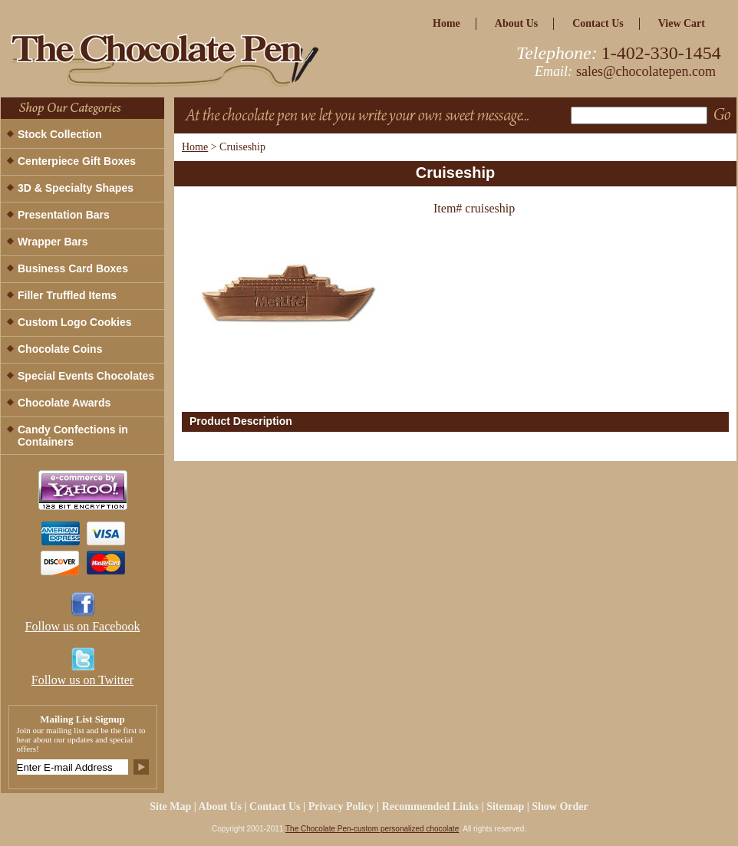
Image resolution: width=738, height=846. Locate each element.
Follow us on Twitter (82, 679)
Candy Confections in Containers (73, 435)
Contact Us (598, 23)
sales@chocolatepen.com (646, 71)
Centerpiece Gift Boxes (77, 161)
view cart (681, 23)
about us (516, 23)
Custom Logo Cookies (75, 322)
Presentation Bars (64, 215)
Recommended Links (430, 806)
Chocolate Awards (64, 403)
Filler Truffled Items (67, 295)
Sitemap (505, 806)
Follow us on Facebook (82, 626)
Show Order (560, 806)
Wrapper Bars (53, 241)
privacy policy (341, 806)
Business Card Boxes (73, 268)
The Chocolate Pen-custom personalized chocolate (372, 829)
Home (195, 147)
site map (170, 806)
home (446, 23)
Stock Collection (60, 134)
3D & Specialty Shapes (75, 188)
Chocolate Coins (60, 349)
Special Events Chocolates (86, 376)
